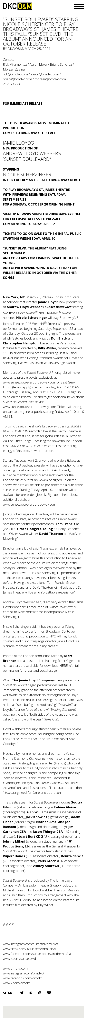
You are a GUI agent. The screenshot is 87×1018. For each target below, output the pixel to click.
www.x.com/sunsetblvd (19, 958)
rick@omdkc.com (15, 74)
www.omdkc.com (15, 968)
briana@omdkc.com (17, 79)
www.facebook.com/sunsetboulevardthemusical (37, 953)
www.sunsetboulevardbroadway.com (29, 382)
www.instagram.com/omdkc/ (23, 973)
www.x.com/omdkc (16, 983)
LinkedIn (39, 992)
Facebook (30, 992)
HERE (7, 387)
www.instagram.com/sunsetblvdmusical (31, 944)
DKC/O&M (17, 6)
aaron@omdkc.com (45, 74)
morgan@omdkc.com (50, 79)
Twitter (22, 992)
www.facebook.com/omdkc (22, 978)
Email (49, 992)
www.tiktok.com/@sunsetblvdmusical (29, 948)
